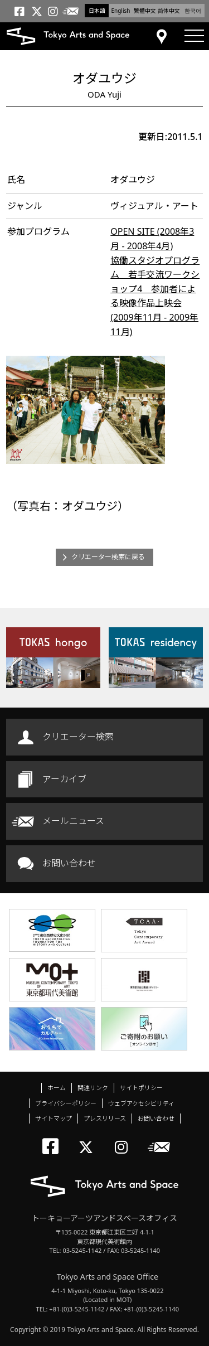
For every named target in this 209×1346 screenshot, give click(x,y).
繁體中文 (145, 10)
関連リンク (92, 1087)
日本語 (97, 10)
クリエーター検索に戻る (108, 556)
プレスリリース (105, 1118)
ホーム (56, 1087)
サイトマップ (53, 1118)
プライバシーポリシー (65, 1103)
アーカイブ (64, 779)
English (120, 10)
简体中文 (169, 10)
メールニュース (73, 821)
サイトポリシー (141, 1087)
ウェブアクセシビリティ (141, 1103)
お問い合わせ (69, 863)
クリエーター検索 (78, 736)
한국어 (192, 10)
